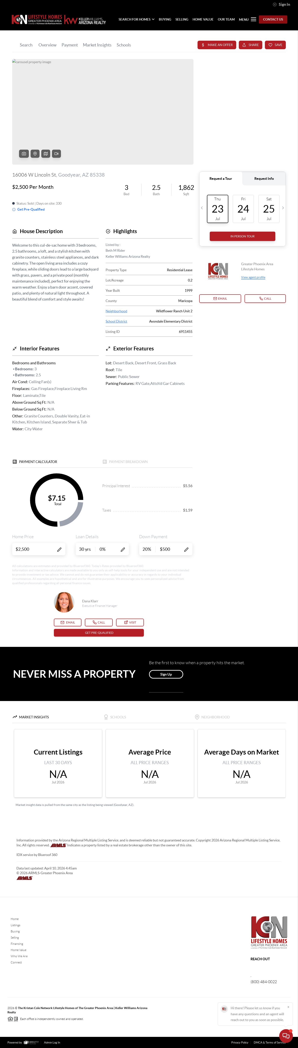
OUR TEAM (226, 19)
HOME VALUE (203, 19)
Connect (16, 962)
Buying (15, 931)
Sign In (281, 4)
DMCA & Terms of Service (270, 1042)
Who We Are (19, 956)
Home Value (18, 950)
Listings (15, 925)
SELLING (182, 19)
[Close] (288, 1007)
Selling (15, 937)
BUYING (165, 19)
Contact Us (273, 19)
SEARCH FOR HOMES (137, 19)
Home (15, 919)
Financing (17, 943)
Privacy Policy (239, 1042)
